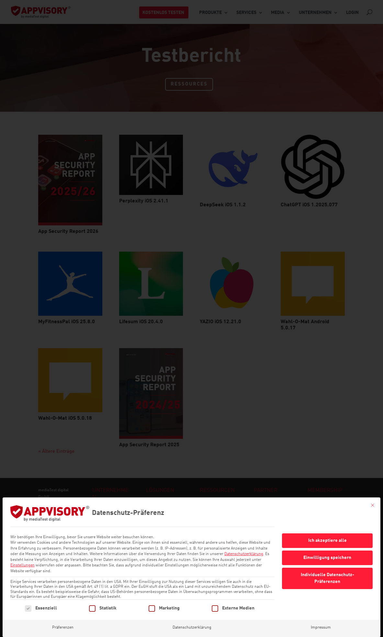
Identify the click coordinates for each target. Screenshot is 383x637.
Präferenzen (62, 618)
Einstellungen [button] (22, 556)
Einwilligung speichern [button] (327, 548)
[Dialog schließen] (372, 496)
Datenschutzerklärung (243, 545)
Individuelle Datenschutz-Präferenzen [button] (327, 568)
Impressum (321, 618)
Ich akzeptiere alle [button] (327, 531)
